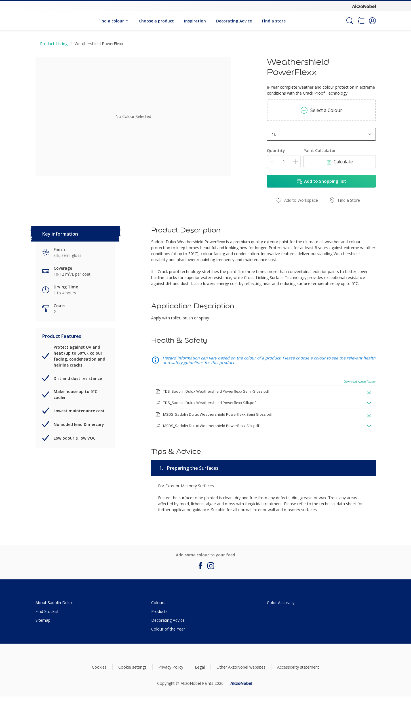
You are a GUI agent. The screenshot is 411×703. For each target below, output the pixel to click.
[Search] (349, 20)
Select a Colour (321, 110)
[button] (372, 20)
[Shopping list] (361, 20)
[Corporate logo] (364, 6)
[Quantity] (284, 161)
